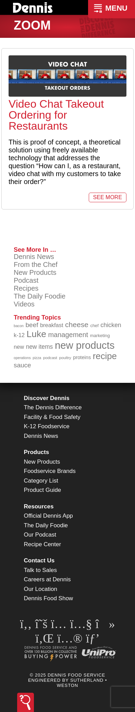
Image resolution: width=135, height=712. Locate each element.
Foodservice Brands (50, 471)
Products (36, 452)
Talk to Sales (40, 570)
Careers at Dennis (47, 579)
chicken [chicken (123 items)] (110, 325)
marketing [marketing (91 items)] (100, 335)
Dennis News (34, 256)
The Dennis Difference (53, 407)
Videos (24, 304)
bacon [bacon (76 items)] (19, 326)
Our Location (40, 589)
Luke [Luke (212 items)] (36, 334)
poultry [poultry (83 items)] (65, 357)
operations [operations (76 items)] (22, 358)
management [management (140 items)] (68, 334)
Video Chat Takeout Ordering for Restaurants (56, 115)
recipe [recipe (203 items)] (105, 356)
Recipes (26, 288)
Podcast (26, 280)
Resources (39, 506)
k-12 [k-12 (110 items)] (19, 335)
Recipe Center (42, 544)
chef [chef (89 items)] (94, 325)
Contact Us (39, 560)
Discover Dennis (47, 398)
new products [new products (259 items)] (84, 345)
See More (107, 197)
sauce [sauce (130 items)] (22, 365)
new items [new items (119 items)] (39, 346)
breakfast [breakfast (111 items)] (51, 325)
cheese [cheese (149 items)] (76, 324)
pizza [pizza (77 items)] (37, 358)
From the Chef (36, 264)
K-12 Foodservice (47, 426)
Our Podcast (40, 534)
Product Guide (42, 490)
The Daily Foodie (39, 296)
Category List (41, 480)
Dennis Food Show (48, 598)
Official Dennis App (48, 516)
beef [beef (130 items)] (32, 324)
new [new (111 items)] (19, 347)
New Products (35, 272)
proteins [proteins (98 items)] (82, 357)
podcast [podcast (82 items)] (50, 357)
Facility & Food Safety (52, 417)
